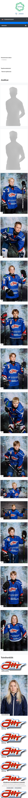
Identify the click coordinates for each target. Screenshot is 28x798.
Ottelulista (4, 36)
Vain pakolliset (18, 787)
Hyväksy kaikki (10, 787)
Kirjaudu (14, 25)
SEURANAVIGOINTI (15, 19)
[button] (14, 78)
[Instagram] (3, 791)
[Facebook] (2, 791)
